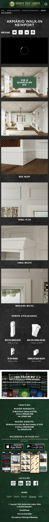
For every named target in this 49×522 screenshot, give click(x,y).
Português (32, 496)
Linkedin (20, 483)
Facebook (35, 483)
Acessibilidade (24, 510)
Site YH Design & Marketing (24, 517)
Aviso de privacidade (24, 513)
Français (24, 496)
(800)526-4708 (28, 413)
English (9, 496)
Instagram (13, 483)
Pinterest (28, 483)
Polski (40, 496)
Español (16, 496)
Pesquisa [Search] (46, 4)
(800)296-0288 (28, 426)
